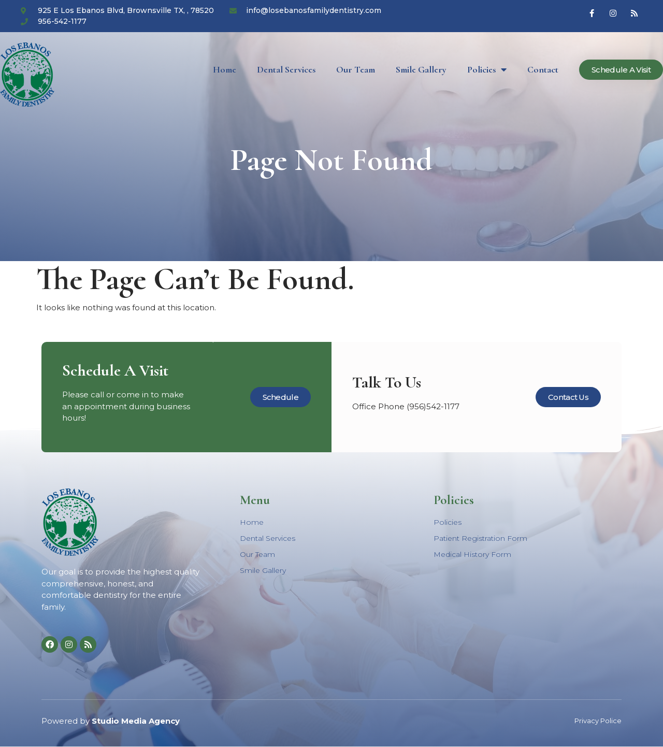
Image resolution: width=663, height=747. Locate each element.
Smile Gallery (421, 69)
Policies (487, 69)
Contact (542, 69)
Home (224, 69)
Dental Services (286, 69)
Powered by (110, 721)
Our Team (355, 69)
